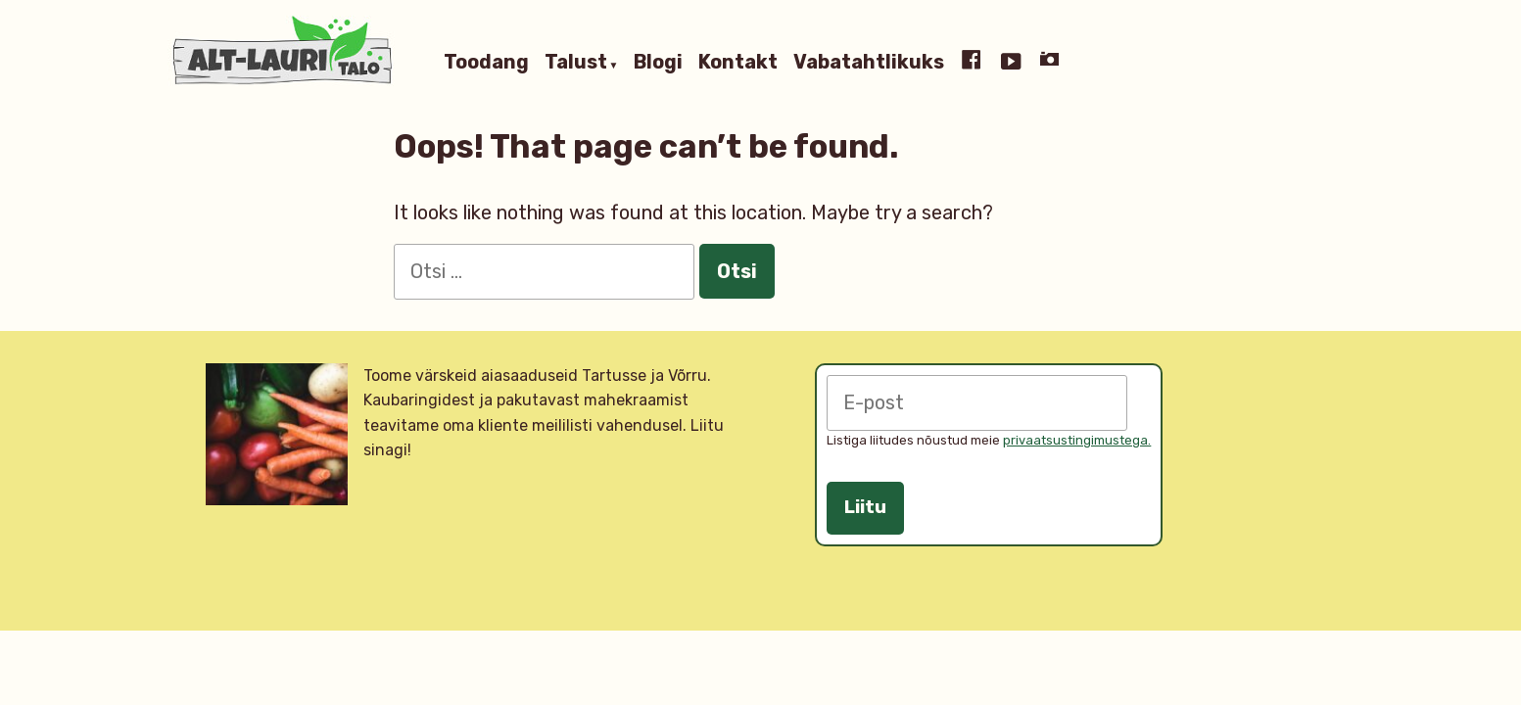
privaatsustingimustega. (1077, 440)
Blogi (658, 62)
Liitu (865, 507)
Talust (576, 62)
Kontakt (738, 62)
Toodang (486, 62)
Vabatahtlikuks (868, 62)
